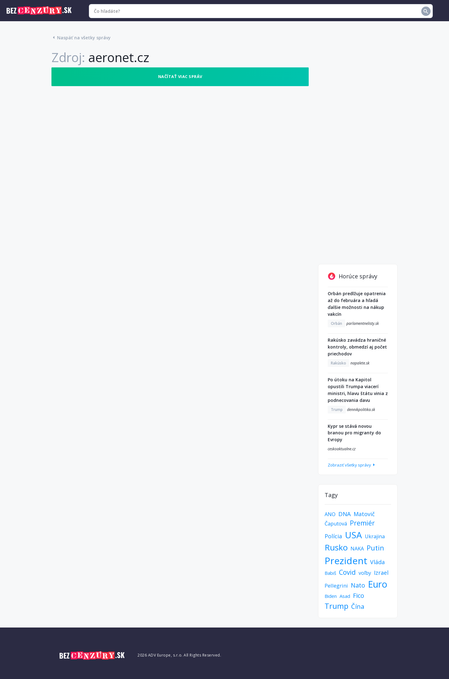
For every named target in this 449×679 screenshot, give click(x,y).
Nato (358, 585)
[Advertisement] (358, 161)
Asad (345, 596)
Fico (358, 595)
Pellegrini (336, 585)
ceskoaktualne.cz (341, 449)
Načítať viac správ (180, 76)
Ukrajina (375, 536)
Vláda (377, 562)
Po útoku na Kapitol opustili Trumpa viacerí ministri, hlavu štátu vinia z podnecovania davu (358, 390)
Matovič (364, 514)
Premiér (362, 523)
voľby (365, 572)
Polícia (333, 536)
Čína (357, 606)
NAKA (357, 548)
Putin (375, 547)
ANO (330, 514)
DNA (344, 514)
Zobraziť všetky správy (352, 465)
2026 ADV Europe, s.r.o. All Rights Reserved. (179, 655)
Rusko (336, 547)
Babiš (330, 573)
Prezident (346, 560)
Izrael (381, 572)
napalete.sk (359, 363)
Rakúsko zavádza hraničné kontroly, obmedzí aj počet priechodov (357, 347)
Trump (337, 409)
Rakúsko (338, 363)
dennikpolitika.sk (361, 409)
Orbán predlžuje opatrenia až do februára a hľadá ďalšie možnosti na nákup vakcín (357, 304)
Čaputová (336, 523)
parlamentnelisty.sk (362, 323)
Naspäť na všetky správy (81, 38)
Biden (331, 596)
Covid (347, 572)
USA (353, 535)
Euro (377, 584)
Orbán (336, 323)
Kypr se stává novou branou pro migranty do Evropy (354, 433)
